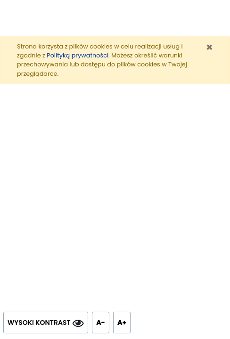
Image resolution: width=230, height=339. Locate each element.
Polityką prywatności (77, 55)
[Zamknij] (209, 47)
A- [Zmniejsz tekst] (102, 320)
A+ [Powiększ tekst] (124, 320)
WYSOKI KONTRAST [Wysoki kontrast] (46, 322)
